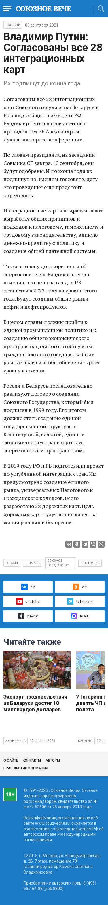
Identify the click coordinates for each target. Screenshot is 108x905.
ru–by (28, 616)
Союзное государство (58, 563)
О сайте (10, 760)
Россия (11, 563)
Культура (85, 740)
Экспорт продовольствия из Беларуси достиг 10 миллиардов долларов (35, 703)
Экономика (15, 740)
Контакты (32, 760)
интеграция (90, 563)
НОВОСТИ (12, 25)
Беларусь (32, 563)
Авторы (53, 760)
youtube (28, 601)
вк (28, 587)
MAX (80, 616)
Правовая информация (25, 768)
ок (80, 587)
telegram (80, 601)
